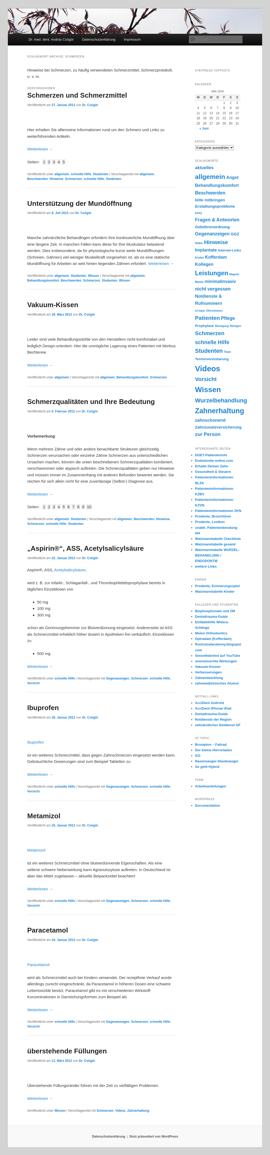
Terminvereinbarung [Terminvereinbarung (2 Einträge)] (212, 359)
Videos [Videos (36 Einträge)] (207, 368)
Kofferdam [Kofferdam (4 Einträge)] (216, 257)
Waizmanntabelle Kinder (215, 591)
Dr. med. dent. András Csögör (51, 39)
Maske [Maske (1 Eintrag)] (199, 281)
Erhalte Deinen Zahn (211, 466)
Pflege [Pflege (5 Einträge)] (228, 318)
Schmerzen (73, 179)
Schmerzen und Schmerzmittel (77, 95)
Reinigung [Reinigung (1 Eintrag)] (222, 325)
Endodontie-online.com (214, 461)
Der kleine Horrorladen (213, 750)
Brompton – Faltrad (211, 745)
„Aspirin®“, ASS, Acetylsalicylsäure (85, 548)
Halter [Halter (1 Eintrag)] (199, 243)
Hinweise (56, 179)
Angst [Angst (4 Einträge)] (232, 177)
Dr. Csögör (90, 105)
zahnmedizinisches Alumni (217, 683)
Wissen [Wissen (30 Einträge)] (208, 390)
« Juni (204, 128)
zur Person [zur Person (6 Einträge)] (208, 434)
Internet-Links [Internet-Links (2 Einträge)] (229, 250)
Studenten (101, 174)
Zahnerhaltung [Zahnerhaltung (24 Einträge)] (219, 411)
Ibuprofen (43, 708)
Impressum (132, 39)
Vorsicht (33, 683)
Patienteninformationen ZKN (218, 511)
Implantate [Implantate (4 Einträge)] (206, 250)
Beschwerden (37, 179)
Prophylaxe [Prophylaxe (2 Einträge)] (204, 326)
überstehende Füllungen (67, 1051)
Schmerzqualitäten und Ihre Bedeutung (91, 402)
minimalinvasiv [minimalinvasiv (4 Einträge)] (220, 281)
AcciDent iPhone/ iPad (213, 708)
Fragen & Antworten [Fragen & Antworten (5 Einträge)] (217, 219)
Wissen (93, 276)
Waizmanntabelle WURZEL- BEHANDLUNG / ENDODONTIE (217, 555)
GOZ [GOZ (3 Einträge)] (235, 234)
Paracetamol (47, 930)
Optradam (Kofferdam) (213, 639)
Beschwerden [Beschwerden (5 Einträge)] (210, 193)
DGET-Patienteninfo (211, 455)
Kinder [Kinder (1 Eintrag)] (199, 257)
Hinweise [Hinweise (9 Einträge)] (216, 242)
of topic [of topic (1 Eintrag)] (200, 310)
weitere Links (206, 566)
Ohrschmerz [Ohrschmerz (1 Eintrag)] (214, 310)
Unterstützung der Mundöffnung (79, 203)
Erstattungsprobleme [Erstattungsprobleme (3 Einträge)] (215, 206)
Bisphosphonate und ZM (215, 611)
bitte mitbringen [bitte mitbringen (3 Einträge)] (210, 200)
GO (197, 756)
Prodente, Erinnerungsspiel (217, 586)
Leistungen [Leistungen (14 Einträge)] (211, 273)
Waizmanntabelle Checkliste (218, 539)
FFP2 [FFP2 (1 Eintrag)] (198, 213)
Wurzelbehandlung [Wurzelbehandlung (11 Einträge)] (221, 400)
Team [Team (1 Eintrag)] (227, 351)
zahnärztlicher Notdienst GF (218, 725)
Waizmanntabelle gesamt (215, 544)
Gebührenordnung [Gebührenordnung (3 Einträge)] (212, 227)
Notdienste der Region (213, 719)
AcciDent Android (209, 703)
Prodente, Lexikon (210, 522)
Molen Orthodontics (211, 633)
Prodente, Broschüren (213, 516)
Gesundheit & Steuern (213, 472)
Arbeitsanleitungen (210, 786)
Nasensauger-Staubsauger (217, 761)
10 (89, 507)
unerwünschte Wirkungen (216, 661)
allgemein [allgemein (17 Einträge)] (210, 176)
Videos (120, 1111)
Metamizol (43, 816)
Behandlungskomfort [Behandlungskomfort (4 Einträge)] (217, 185)
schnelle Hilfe (81, 174)
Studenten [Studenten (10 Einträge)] (209, 351)
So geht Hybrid (207, 767)
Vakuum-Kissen (52, 305)
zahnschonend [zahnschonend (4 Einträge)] (210, 420)
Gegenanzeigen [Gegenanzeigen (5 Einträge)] (212, 233)
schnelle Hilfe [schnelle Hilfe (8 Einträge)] (212, 342)
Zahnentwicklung (209, 678)
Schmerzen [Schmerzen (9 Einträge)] (210, 333)
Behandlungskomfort (43, 280)
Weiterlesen (40, 149)
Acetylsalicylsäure (69, 570)
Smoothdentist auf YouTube (217, 656)
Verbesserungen (208, 672)
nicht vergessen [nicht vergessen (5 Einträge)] (213, 289)
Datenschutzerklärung (98, 39)
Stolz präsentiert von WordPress (153, 1136)
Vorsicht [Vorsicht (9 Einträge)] (206, 379)
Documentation (207, 805)
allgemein (61, 174)
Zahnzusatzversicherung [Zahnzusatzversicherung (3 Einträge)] (218, 427)
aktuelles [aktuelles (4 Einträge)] (204, 167)
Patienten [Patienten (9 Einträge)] (207, 318)
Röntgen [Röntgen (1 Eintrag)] (235, 325)
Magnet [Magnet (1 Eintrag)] (234, 274)
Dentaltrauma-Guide (211, 617)
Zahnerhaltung (138, 1111)
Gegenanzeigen (117, 678)
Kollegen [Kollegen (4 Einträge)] (204, 264)
